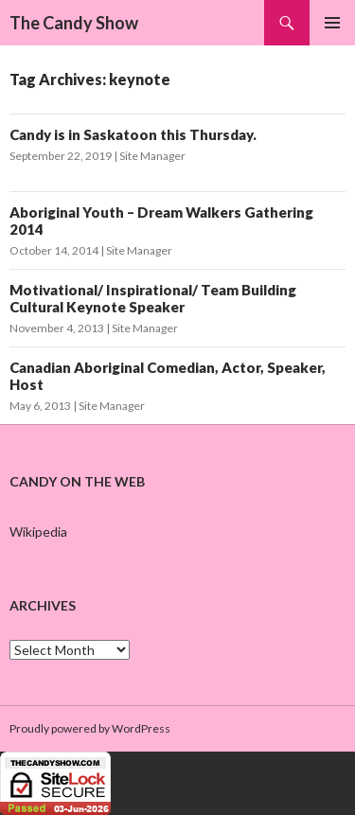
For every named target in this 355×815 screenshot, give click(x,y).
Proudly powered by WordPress (89, 728)
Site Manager (152, 156)
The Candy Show (73, 22)
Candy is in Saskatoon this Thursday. (133, 134)
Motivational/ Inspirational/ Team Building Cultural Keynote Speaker (152, 298)
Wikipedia (38, 531)
